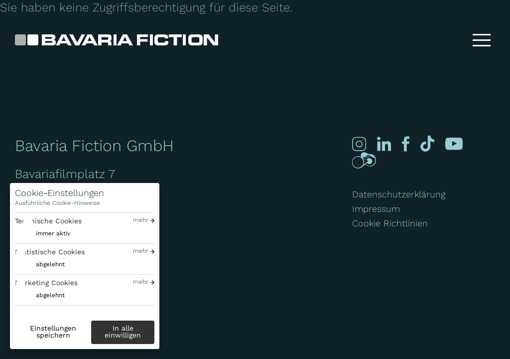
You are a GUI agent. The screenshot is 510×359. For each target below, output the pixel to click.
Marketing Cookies (46, 283)
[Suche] (449, 39)
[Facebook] (405, 144)
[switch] (42, 233)
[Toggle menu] (481, 39)
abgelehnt (50, 264)
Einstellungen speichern (53, 331)
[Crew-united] (364, 160)
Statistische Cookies (50, 252)
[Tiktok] (427, 144)
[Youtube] (454, 144)
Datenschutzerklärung (398, 194)
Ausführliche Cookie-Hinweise (57, 202)
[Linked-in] (384, 144)
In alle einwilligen (123, 331)
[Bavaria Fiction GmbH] (116, 39)
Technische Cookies (48, 221)
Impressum (376, 208)
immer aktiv (53, 233)
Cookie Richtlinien (390, 223)
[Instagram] (359, 144)
